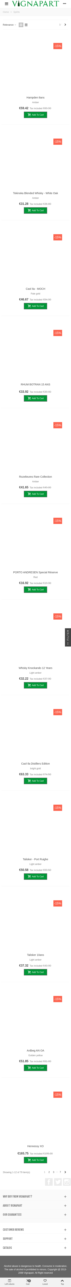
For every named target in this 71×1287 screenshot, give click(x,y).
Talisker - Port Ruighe (35, 859)
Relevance (9, 25)
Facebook (49, 1182)
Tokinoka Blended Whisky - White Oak (35, 193)
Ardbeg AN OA (35, 1050)
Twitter (58, 1182)
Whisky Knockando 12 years (35, 667)
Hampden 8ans (35, 97)
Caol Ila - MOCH (35, 288)
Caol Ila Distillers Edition (35, 763)
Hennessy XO (35, 1146)
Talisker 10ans (35, 954)
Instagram (67, 1182)
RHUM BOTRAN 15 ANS (35, 384)
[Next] (65, 24)
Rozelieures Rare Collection (35, 476)
